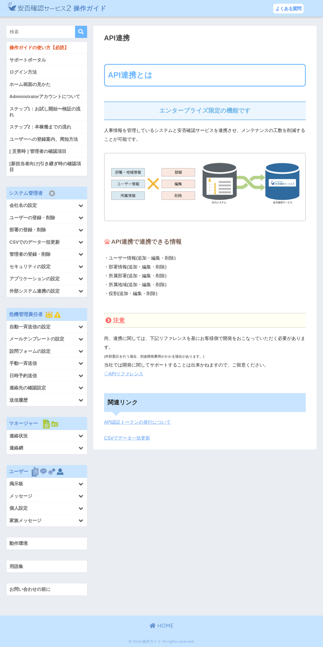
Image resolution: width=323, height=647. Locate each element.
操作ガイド (57, 8)
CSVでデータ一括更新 (127, 438)
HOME (161, 625)
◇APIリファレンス (124, 373)
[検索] (81, 32)
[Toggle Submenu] (46, 205)
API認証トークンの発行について (137, 422)
